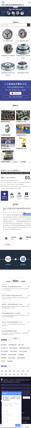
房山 (2, 374)
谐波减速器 (22, 417)
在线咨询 (15, 103)
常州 (18, 374)
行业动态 (8, 313)
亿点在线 (25, 422)
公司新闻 (23, 313)
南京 (10, 374)
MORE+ (15, 162)
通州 (6, 374)
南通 (26, 374)
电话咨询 (27, 426)
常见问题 (15, 313)
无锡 (14, 374)
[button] (15, 15)
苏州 (22, 374)
